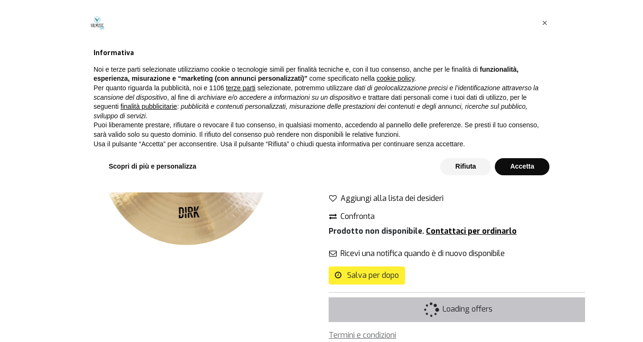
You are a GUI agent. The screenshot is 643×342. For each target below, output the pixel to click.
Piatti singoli (408, 47)
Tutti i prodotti (353, 47)
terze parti (240, 237)
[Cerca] (304, 47)
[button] (544, 172)
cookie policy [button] (395, 228)
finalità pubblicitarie (149, 256)
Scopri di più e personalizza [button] (152, 316)
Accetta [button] (522, 316)
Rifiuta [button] (465, 316)
